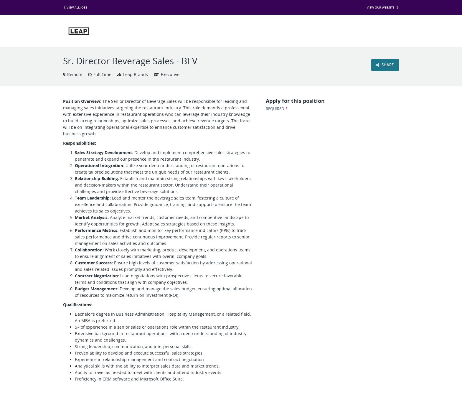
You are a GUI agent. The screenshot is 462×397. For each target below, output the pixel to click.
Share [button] (385, 64)
